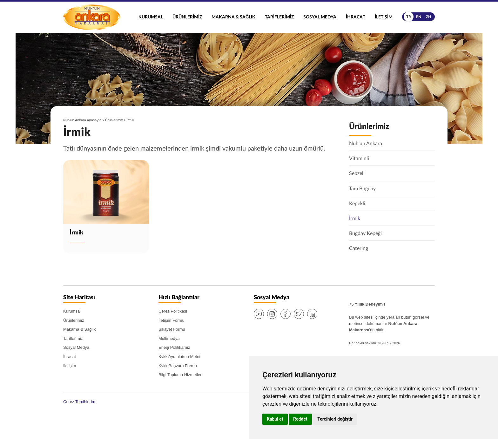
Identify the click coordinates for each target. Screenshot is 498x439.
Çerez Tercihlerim (79, 402)
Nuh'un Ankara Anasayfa (82, 120)
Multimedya (168, 338)
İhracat (355, 17)
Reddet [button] (300, 419)
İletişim (384, 17)
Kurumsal (150, 17)
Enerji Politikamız (174, 347)
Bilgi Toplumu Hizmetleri (180, 375)
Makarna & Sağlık (233, 17)
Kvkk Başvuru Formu (177, 365)
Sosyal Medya (319, 17)
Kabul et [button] (275, 419)
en (418, 17)
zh (428, 17)
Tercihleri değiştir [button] (335, 419)
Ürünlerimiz (187, 17)
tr (408, 17)
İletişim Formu (171, 320)
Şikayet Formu (171, 329)
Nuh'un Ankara (91, 17)
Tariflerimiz (279, 17)
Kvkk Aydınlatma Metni (179, 357)
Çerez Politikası (172, 311)
